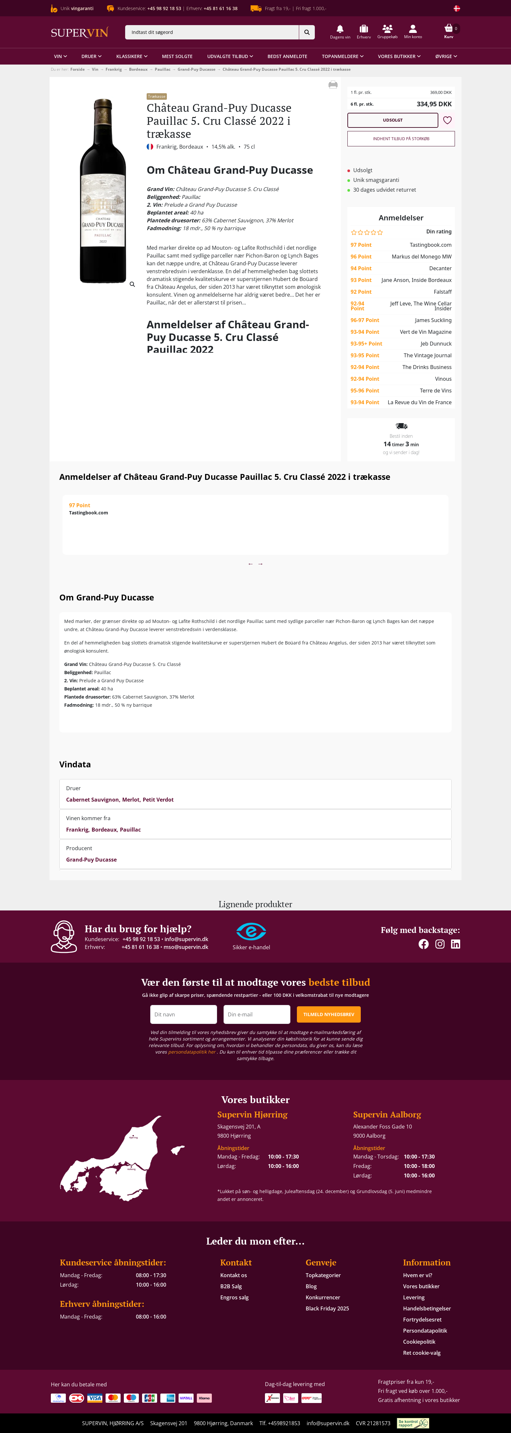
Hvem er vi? (417, 1275)
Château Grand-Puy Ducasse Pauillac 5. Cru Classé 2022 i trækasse (287, 69)
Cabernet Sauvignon (92, 799)
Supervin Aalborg (387, 1114)
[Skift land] (457, 8)
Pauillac (162, 69)
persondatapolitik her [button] (192, 1052)
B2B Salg (231, 1286)
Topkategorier (323, 1275)
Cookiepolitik (419, 1341)
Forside (77, 69)
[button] (340, 32)
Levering (414, 1297)
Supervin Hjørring (252, 1114)
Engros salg (234, 1297)
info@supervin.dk (186, 939)
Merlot (130, 799)
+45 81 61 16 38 (140, 947)
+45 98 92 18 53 (141, 939)
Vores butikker (421, 1286)
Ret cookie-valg (422, 1352)
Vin (95, 69)
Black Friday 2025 (327, 1308)
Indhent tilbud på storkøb (401, 138)
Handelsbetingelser (427, 1308)
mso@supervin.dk (186, 947)
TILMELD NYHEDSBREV (328, 1014)
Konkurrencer (323, 1297)
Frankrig (114, 69)
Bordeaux (138, 69)
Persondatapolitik (425, 1330)
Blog (311, 1286)
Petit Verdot (158, 799)
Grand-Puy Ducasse (196, 69)
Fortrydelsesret (422, 1319)
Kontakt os (233, 1275)
